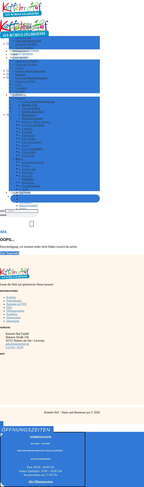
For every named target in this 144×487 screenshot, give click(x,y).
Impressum (12, 321)
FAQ (9, 307)
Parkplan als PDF (16, 304)
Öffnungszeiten (15, 310)
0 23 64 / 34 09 (14, 347)
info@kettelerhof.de (17, 344)
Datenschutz (13, 317)
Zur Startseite (9, 253)
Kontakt (11, 297)
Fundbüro (12, 314)
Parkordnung (13, 300)
